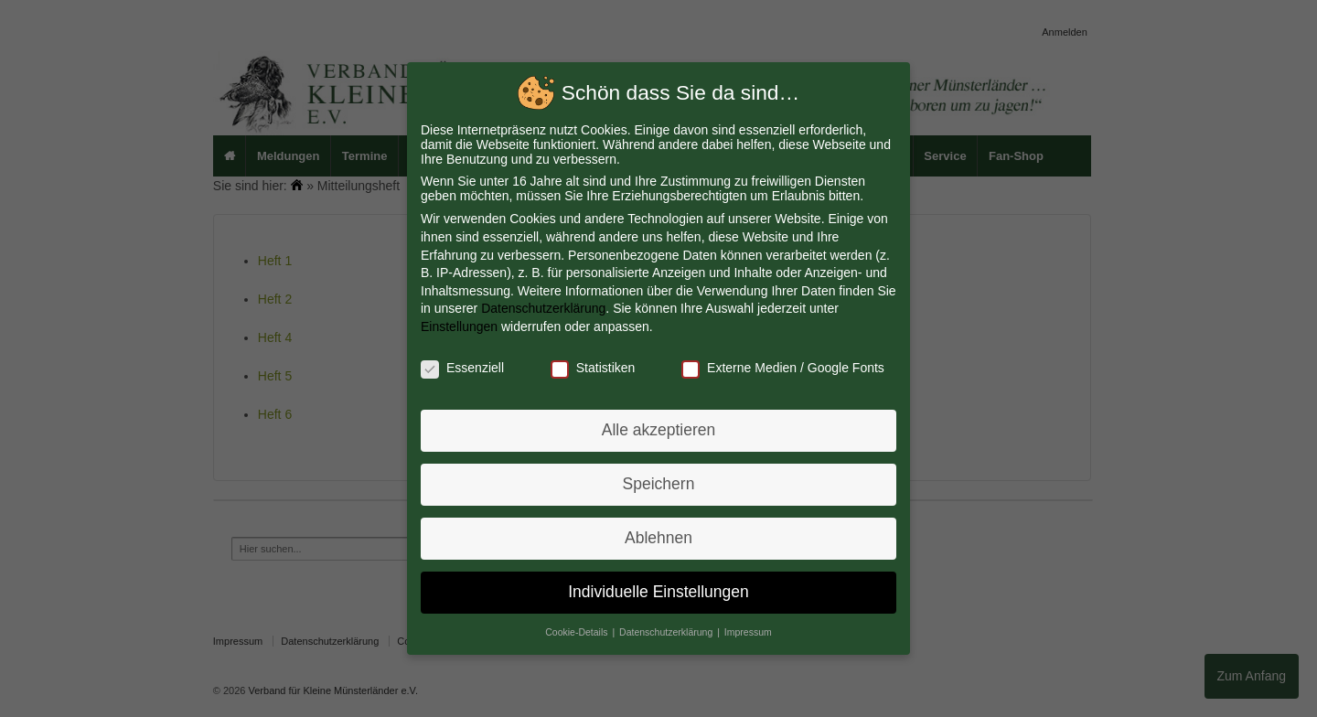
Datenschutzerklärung (545, 309)
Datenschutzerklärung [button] (667, 627)
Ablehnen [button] (659, 535)
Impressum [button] (746, 627)
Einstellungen (462, 327)
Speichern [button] (658, 482)
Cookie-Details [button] (579, 627)
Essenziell (465, 367)
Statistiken (594, 367)
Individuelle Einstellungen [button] (658, 588)
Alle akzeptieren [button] (658, 429)
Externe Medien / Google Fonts (781, 367)
